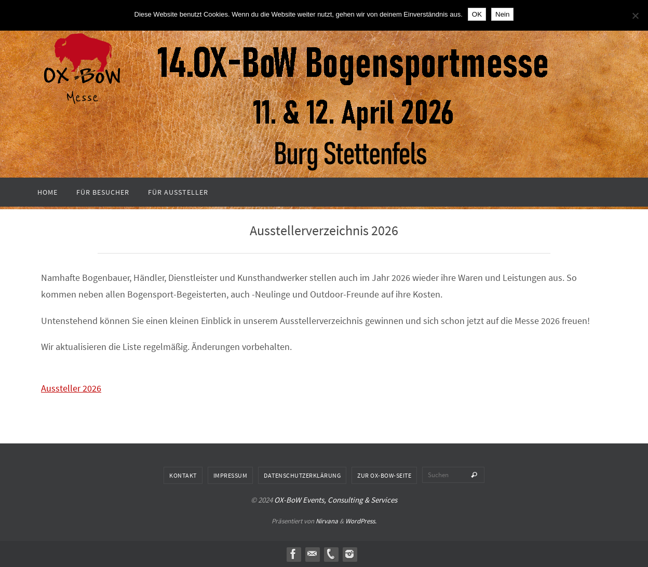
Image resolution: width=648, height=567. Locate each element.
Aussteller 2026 (71, 388)
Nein (502, 14)
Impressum (230, 475)
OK (477, 14)
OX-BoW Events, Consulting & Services (335, 500)
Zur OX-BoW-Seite (384, 475)
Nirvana (327, 521)
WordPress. (360, 521)
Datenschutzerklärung (302, 475)
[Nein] (635, 15)
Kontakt (183, 475)
